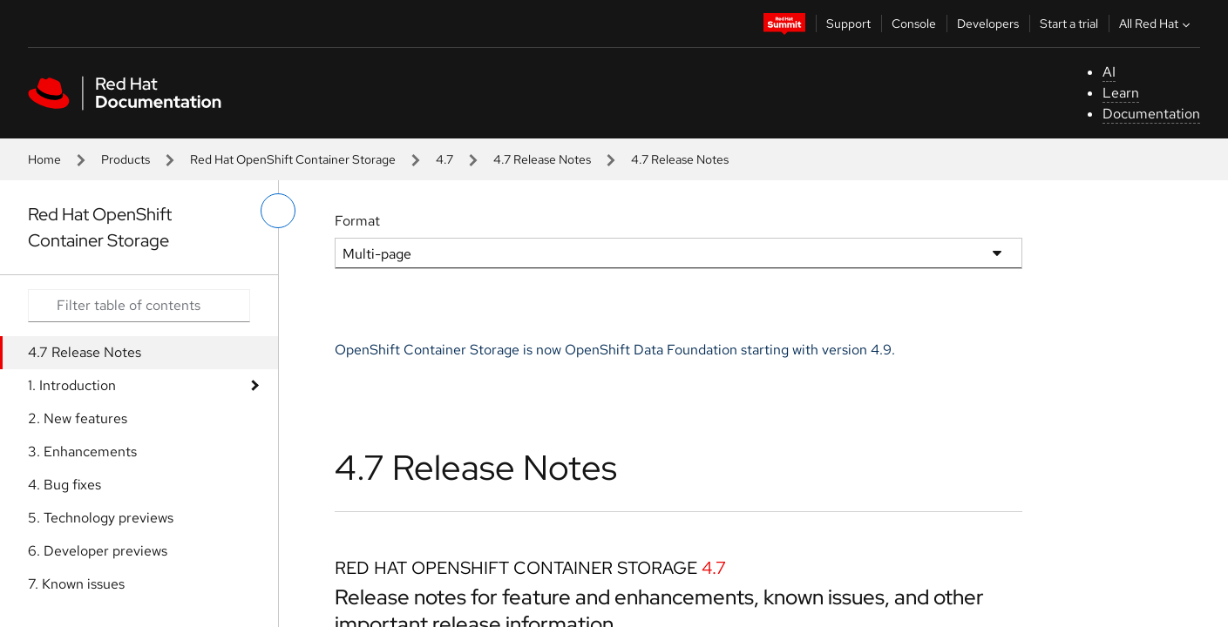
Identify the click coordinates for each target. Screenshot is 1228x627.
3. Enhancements (82, 451)
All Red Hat (1156, 23)
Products (125, 159)
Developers (988, 23)
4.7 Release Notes (542, 159)
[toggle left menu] (278, 210)
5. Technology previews (100, 518)
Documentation (1151, 113)
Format (357, 221)
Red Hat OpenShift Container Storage (293, 159)
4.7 (444, 159)
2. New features (77, 418)
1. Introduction (72, 385)
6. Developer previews (97, 551)
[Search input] (139, 305)
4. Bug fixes (64, 484)
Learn (1120, 93)
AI (1109, 72)
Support (848, 23)
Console (914, 23)
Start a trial (1069, 23)
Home (44, 159)
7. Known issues (76, 584)
